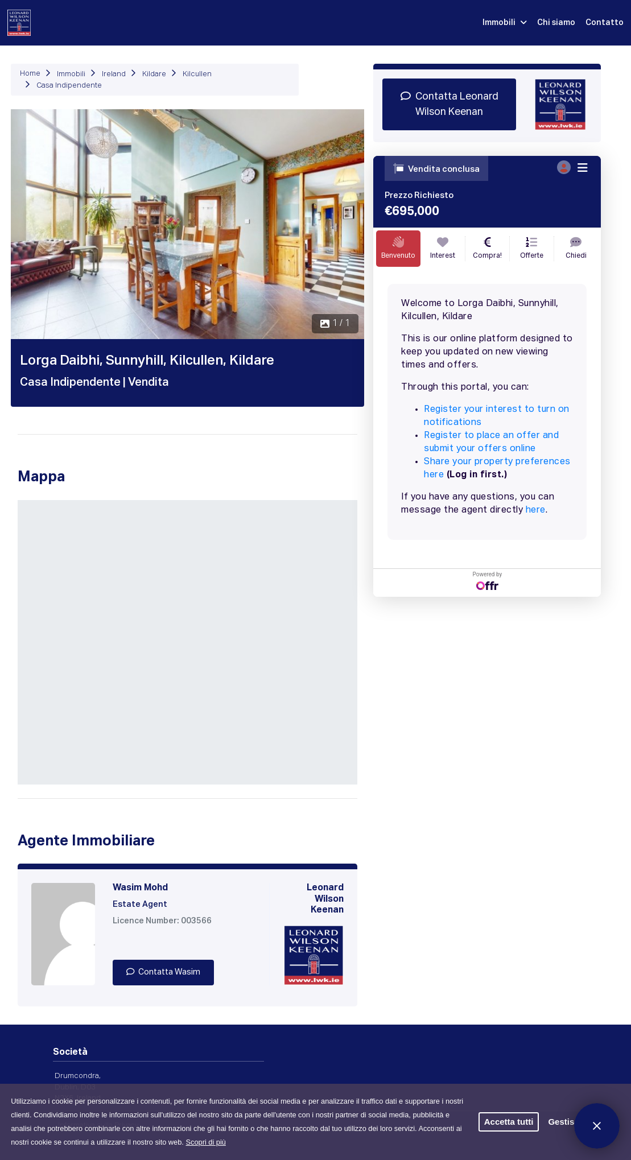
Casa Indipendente (69, 85)
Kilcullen (197, 74)
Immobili (504, 23)
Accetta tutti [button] (509, 1121)
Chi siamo (556, 23)
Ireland (114, 74)
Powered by (487, 580)
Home (30, 73)
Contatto (604, 23)
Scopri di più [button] (205, 1142)
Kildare (154, 74)
